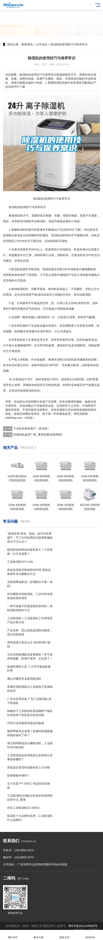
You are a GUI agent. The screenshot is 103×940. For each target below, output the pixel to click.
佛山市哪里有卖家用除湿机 (24, 678)
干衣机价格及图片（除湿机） (31, 428)
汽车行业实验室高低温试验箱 (25, 723)
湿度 (22, 249)
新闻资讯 (27, 44)
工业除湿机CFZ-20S (20, 561)
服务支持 (64, 935)
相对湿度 (41, 379)
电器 (77, 221)
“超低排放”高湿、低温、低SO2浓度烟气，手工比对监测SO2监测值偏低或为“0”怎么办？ (30, 537)
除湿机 (13, 207)
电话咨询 (90, 935)
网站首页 (13, 935)
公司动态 (41, 44)
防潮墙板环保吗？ (18, 775)
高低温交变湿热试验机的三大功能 (28, 767)
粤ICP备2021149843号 (83, 925)
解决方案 (39, 935)
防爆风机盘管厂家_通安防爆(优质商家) (37, 434)
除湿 (20, 221)
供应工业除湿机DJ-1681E (23, 807)
